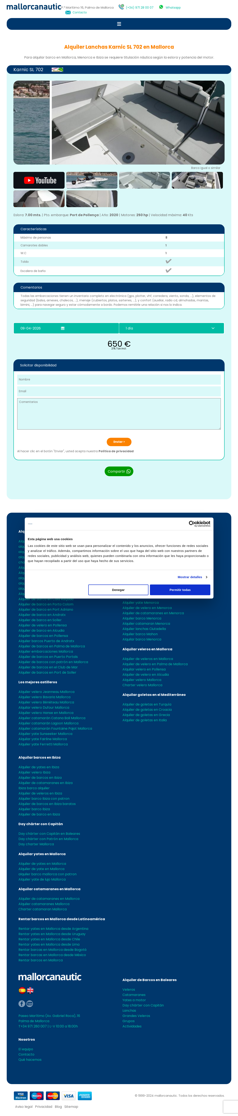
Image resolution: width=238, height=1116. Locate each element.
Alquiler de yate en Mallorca (41, 868)
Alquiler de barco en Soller (40, 620)
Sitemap (71, 1106)
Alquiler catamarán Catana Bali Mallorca (51, 718)
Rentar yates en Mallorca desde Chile (49, 939)
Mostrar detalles (190, 577)
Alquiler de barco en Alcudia (41, 630)
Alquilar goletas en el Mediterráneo (154, 694)
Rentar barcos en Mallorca (40, 960)
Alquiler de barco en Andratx (42, 614)
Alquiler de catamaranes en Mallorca (48, 898)
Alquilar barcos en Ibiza (39, 757)
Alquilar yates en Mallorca (42, 854)
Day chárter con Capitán (40, 824)
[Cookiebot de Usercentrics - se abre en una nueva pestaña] (192, 524)
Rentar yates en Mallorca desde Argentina (53, 928)
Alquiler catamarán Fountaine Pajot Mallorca (55, 728)
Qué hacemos (30, 1059)
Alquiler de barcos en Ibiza (40, 777)
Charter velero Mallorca (142, 685)
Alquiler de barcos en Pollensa (43, 635)
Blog (58, 1106)
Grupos (128, 1021)
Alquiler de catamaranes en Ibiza (45, 782)
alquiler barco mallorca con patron (47, 874)
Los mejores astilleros (37, 682)
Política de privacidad (116, 451)
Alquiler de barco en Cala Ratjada (45, 599)
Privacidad (43, 1106)
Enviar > (119, 442)
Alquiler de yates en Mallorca (42, 863)
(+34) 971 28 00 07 (139, 7)
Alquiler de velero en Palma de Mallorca (155, 664)
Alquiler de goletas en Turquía (146, 704)
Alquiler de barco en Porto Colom (45, 604)
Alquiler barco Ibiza (34, 809)
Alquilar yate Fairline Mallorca (42, 739)
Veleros (128, 989)
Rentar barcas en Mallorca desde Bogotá (52, 949)
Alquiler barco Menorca (141, 618)
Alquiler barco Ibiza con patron (43, 798)
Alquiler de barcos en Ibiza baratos (47, 803)
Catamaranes (134, 994)
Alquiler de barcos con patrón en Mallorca (53, 662)
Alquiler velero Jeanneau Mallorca (46, 691)
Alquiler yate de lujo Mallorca (42, 879)
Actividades (132, 1026)
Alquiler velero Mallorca (141, 679)
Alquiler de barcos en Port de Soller (47, 672)
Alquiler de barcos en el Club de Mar (48, 667)
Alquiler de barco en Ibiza (39, 814)
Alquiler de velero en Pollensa (42, 625)
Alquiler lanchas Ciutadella (144, 628)
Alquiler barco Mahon (140, 634)
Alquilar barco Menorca (141, 639)
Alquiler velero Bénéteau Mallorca (46, 702)
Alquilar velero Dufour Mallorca (43, 707)
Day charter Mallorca (36, 844)
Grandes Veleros (136, 1015)
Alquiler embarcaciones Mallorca (45, 651)
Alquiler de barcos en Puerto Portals (48, 656)
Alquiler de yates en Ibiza (38, 767)
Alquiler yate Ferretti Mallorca (43, 744)
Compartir (119, 471)
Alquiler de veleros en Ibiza (40, 793)
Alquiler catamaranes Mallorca (43, 904)
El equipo (25, 1049)
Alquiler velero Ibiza (34, 772)
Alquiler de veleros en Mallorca (147, 658)
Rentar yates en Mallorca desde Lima (48, 944)
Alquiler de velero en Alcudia (145, 674)
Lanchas (129, 1010)
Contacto (80, 12)
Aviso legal (24, 1106)
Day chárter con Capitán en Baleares (49, 833)
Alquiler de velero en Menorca (147, 607)
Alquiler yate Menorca (140, 602)
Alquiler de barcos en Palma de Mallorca (51, 646)
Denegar (118, 590)
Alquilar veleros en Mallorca (147, 649)
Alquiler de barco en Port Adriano (45, 609)
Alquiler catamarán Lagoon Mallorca (48, 723)
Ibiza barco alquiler (34, 788)
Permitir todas (180, 590)
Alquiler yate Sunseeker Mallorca (45, 733)
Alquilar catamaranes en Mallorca (49, 889)
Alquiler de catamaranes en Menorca (153, 613)
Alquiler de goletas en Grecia (146, 714)
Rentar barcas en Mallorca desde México (52, 955)
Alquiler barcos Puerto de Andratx (46, 641)
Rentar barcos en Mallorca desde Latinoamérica (61, 919)
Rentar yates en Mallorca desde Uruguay (52, 934)
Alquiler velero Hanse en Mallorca (45, 712)
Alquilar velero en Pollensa (144, 669)
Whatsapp (173, 7)
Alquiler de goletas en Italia (144, 720)
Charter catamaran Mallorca (42, 909)
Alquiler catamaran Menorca (146, 623)
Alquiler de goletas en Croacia (147, 709)
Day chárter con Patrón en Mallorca (48, 838)
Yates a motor (134, 1000)
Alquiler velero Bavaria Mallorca (44, 697)
